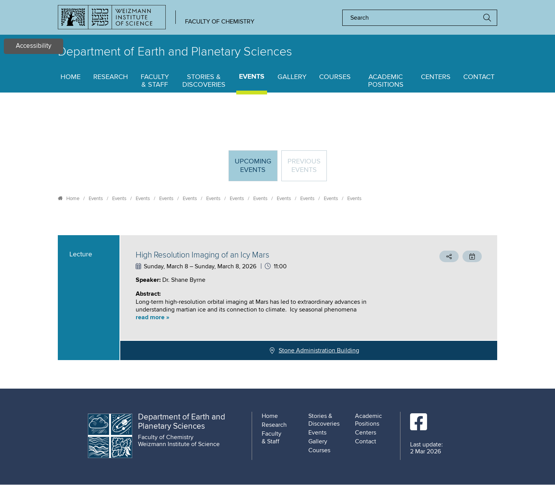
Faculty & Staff (155, 81)
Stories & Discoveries (203, 81)
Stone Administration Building (319, 350)
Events (251, 76)
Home (71, 77)
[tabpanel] (277, 297)
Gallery (292, 77)
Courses (335, 77)
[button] (268, 317)
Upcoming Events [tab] (256, 169)
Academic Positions (386, 81)
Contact (478, 77)
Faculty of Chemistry (219, 21)
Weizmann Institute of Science (179, 444)
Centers (436, 77)
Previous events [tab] (304, 165)
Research (110, 77)
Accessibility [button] (33, 46)
